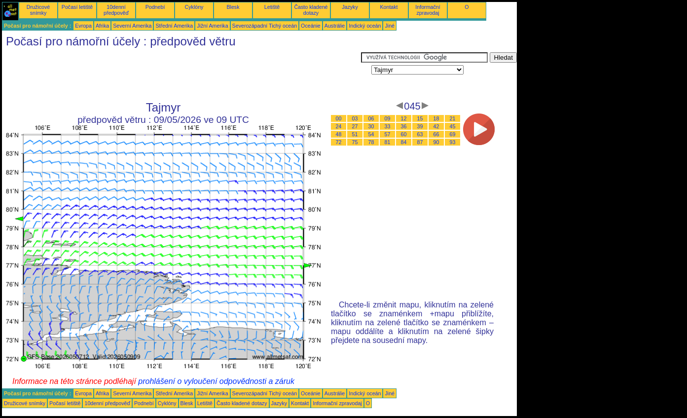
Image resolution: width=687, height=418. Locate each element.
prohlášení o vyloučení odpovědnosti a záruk (216, 381)
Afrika (102, 26)
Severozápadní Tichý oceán (264, 26)
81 (388, 142)
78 (371, 142)
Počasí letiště (77, 7)
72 (339, 142)
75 (355, 142)
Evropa (83, 26)
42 (436, 126)
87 (420, 142)
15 (420, 118)
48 (339, 134)
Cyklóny (194, 7)
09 (388, 118)
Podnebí (155, 7)
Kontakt (389, 7)
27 (355, 126)
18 (436, 118)
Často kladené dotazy (310, 10)
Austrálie (335, 26)
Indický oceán (365, 26)
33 (388, 126)
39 (420, 126)
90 (436, 142)
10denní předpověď (116, 10)
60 (404, 134)
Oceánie (311, 26)
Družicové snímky (38, 10)
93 (453, 142)
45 (453, 126)
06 (371, 118)
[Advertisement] (181, 74)
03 (355, 118)
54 (371, 134)
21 (453, 118)
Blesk (232, 7)
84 (404, 142)
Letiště (272, 7)
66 (436, 134)
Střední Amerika (174, 26)
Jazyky (350, 7)
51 (355, 134)
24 (339, 126)
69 (453, 134)
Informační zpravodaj (427, 10)
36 (404, 126)
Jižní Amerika (212, 26)
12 (404, 118)
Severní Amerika (132, 26)
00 (339, 118)
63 (420, 134)
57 (388, 134)
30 (371, 126)
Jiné (390, 26)
